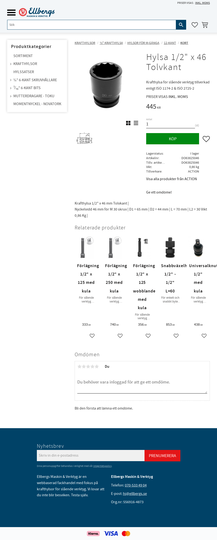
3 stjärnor (88, 366)
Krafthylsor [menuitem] (25, 63)
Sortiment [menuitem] (23, 56)
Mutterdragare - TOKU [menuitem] (33, 96)
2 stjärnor (84, 366)
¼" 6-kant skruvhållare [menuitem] (35, 80)
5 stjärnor (97, 366)
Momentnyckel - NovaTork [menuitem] (37, 104)
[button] (11, 12)
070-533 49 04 (136, 485)
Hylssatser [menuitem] (23, 72)
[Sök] (181, 25)
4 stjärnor (92, 366)
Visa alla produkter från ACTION (171, 179)
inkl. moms (202, 3)
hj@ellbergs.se (135, 493)
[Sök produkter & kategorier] (91, 25)
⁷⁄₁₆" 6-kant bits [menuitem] (27, 88)
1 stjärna (79, 366)
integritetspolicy (102, 466)
